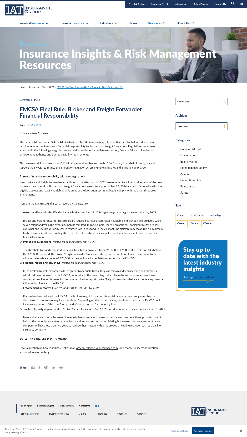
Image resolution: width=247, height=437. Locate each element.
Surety (184, 192)
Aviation (185, 174)
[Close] (241, 431)
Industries (108, 23)
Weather (207, 223)
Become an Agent (159, 3)
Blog (44, 87)
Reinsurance (187, 186)
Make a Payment (201, 3)
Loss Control (34, 125)
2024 (51, 87)
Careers (181, 223)
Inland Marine (188, 161)
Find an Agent (180, 3)
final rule (104, 142)
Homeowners (188, 155)
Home (23, 87)
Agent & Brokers (137, 3)
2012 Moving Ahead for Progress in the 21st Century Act (93, 163)
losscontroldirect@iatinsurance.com (97, 348)
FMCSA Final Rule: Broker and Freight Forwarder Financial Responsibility (90, 87)
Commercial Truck (30, 99)
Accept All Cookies (203, 430)
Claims (132, 23)
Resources (157, 23)
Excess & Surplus (190, 180)
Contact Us (220, 3)
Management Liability (193, 168)
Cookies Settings (179, 430)
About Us (185, 23)
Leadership (215, 215)
